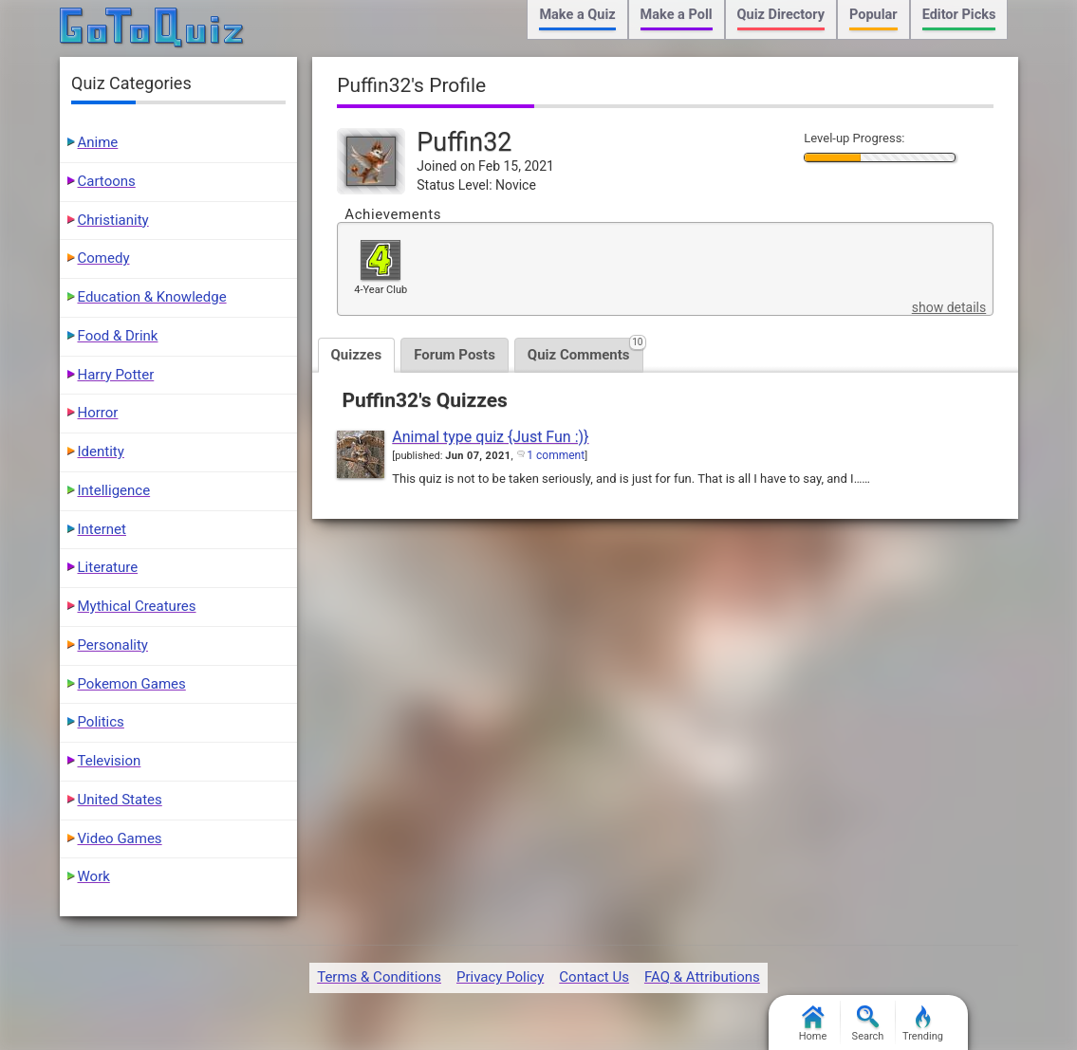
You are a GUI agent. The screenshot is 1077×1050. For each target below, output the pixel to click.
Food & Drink (118, 335)
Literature (108, 567)
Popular (873, 15)
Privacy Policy (500, 977)
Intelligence (114, 490)
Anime (98, 142)
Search (868, 1023)
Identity (101, 451)
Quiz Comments (585, 350)
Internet (102, 529)
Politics (101, 721)
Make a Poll (677, 15)
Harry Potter (116, 374)
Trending (922, 1023)
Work (94, 876)
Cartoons (107, 181)
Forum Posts (454, 354)
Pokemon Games (132, 683)
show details (949, 307)
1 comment (556, 455)
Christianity (113, 220)
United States (120, 799)
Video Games (120, 838)
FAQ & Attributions (702, 977)
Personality (113, 645)
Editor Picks (959, 15)
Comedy (104, 258)
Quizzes (356, 354)
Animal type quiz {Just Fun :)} (490, 437)
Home (813, 1023)
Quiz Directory (781, 15)
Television (109, 760)
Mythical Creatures (137, 606)
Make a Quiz (577, 15)
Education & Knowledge (152, 296)
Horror (98, 412)
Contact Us (594, 977)
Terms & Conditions (379, 977)
